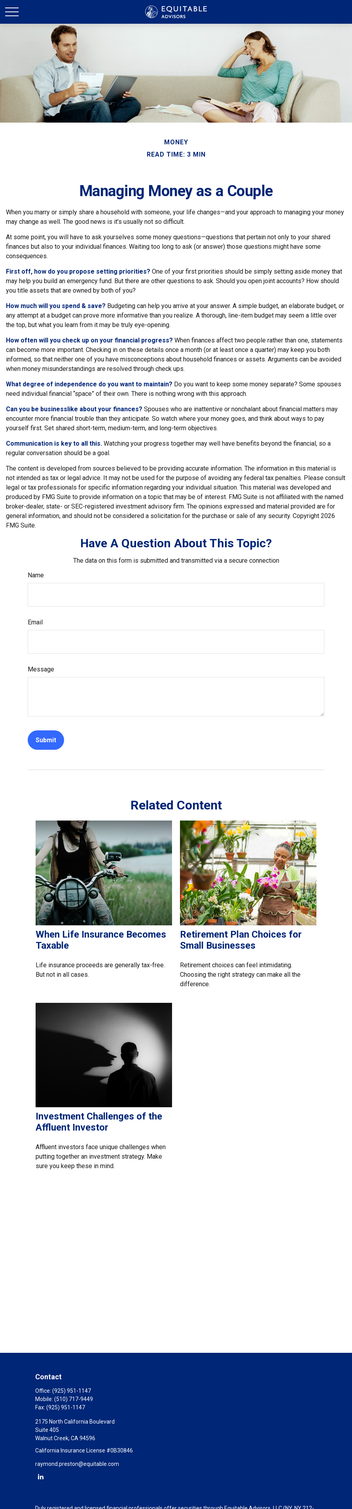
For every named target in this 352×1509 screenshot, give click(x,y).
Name (36, 575)
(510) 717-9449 (73, 1399)
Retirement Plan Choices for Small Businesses (241, 940)
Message (41, 669)
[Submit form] (46, 740)
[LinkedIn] (40, 1476)
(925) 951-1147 (71, 1391)
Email (35, 622)
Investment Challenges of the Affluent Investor (99, 1122)
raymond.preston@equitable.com (77, 1464)
